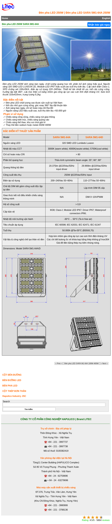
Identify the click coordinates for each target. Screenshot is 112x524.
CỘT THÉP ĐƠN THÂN (14, 391)
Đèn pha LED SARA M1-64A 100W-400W (81, 363)
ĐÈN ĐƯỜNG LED (11, 380)
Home (5, 18)
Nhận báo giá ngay (99, 24)
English (106, 18)
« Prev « (59, 363)
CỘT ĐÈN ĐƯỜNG (12, 375)
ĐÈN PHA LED (9, 385)
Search (6, 401)
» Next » (104, 363)
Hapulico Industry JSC (14, 396)
